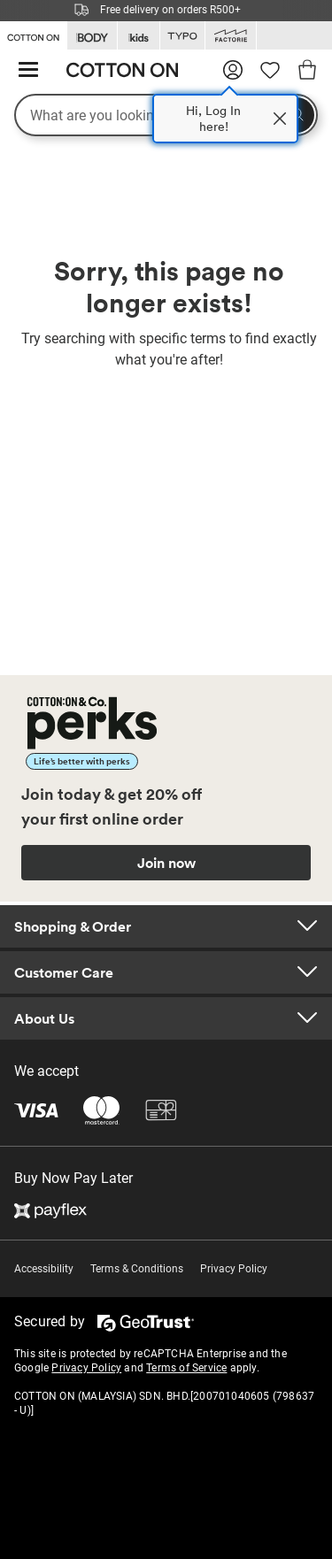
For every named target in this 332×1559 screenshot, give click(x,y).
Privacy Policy (233, 1269)
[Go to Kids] (138, 35)
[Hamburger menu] (28, 70)
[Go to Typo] (182, 35)
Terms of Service (186, 1368)
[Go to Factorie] (230, 35)
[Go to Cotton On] (33, 34)
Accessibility (43, 1269)
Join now (166, 862)
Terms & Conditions (136, 1269)
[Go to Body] (92, 35)
